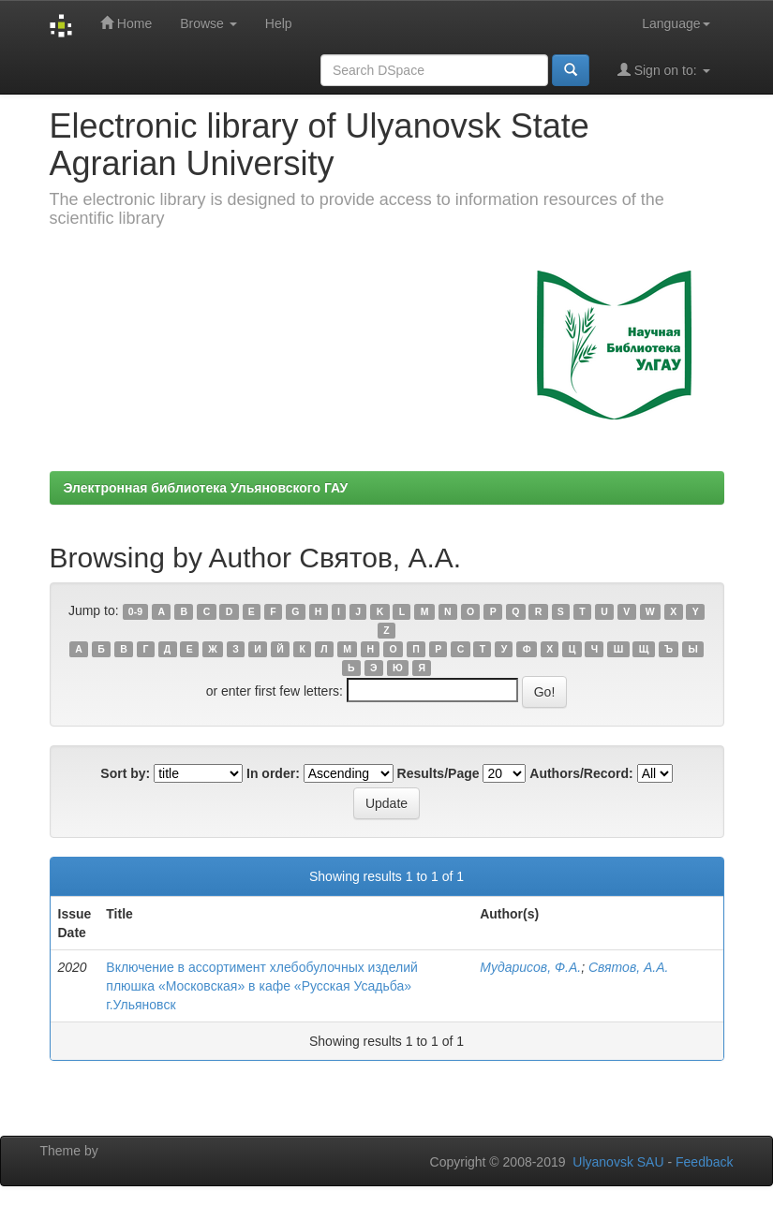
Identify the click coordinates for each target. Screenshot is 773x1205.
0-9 (135, 611)
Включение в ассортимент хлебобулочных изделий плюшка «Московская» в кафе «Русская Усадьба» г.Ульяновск (262, 986)
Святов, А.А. (628, 967)
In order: (273, 773)
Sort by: (125, 773)
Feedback (704, 1161)
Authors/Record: (580, 773)
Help (278, 23)
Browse (208, 23)
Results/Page (438, 773)
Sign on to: (663, 70)
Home (126, 23)
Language (675, 23)
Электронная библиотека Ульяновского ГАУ (206, 487)
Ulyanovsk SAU (617, 1161)
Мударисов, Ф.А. (530, 967)
